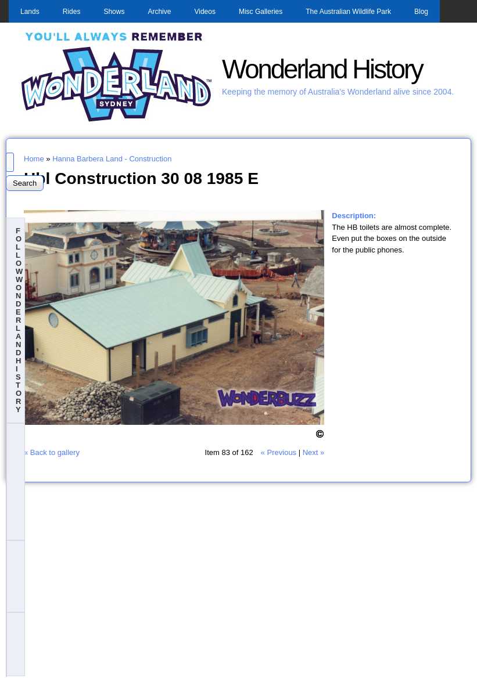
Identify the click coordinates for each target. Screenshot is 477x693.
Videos (204, 12)
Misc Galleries (260, 12)
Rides (72, 12)
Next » (314, 452)
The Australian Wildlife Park (348, 12)
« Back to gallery (52, 452)
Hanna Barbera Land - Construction (111, 158)
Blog (421, 12)
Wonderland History (322, 69)
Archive (159, 12)
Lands (30, 12)
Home (34, 158)
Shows (113, 12)
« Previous (278, 452)
